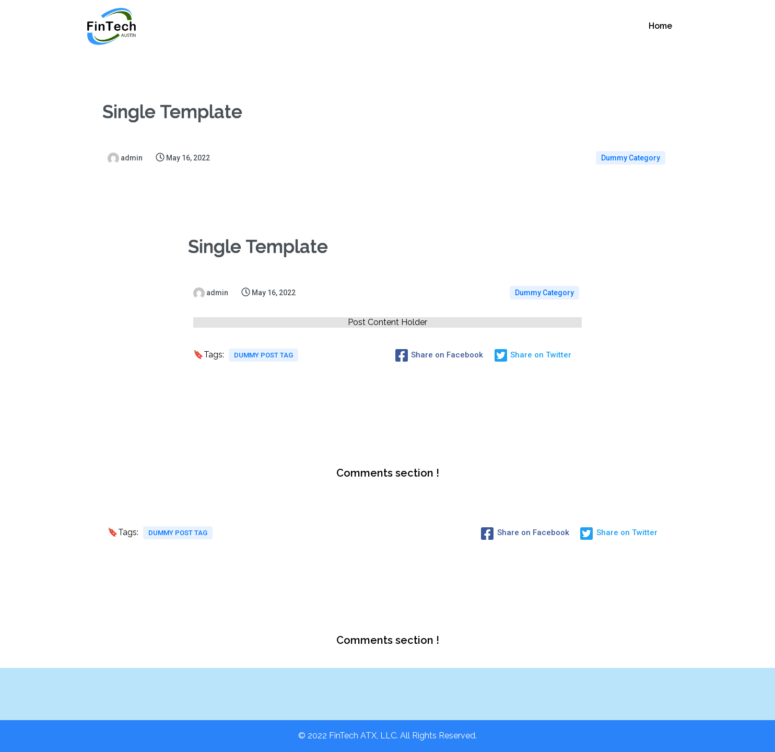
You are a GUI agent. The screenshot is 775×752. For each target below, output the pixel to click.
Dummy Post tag (263, 355)
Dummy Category (630, 158)
